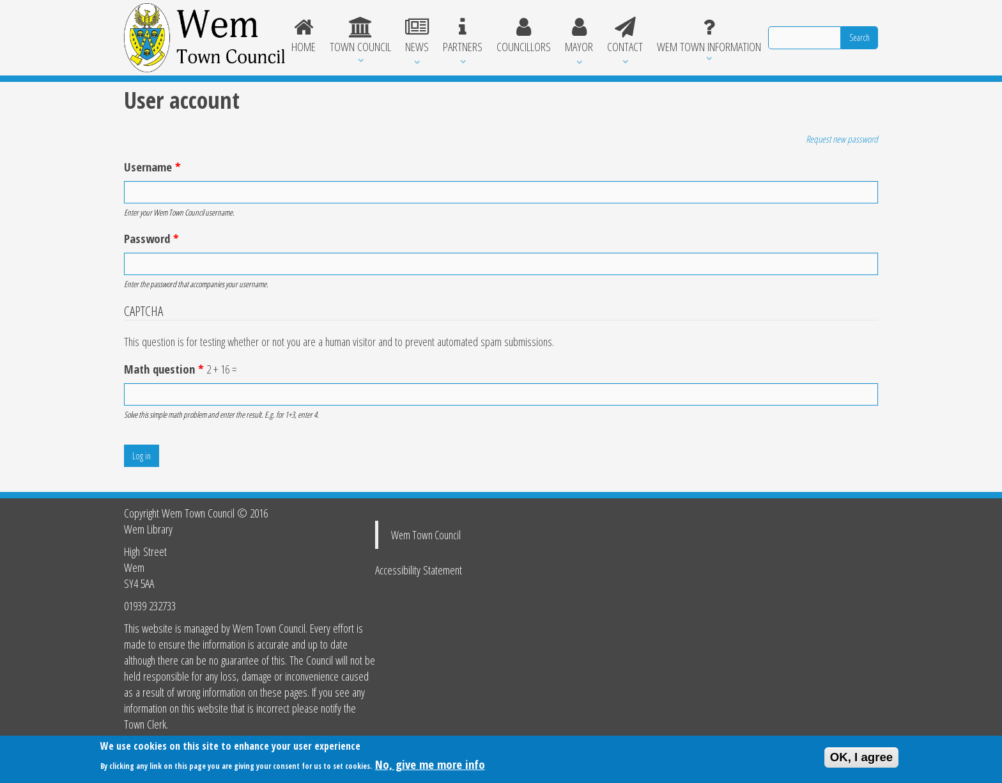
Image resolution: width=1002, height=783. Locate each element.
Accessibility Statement (418, 570)
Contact (625, 35)
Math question (164, 369)
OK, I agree (861, 760)
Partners (462, 35)
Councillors (523, 35)
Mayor (579, 35)
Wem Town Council (426, 534)
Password (151, 238)
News (417, 35)
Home (304, 35)
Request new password (842, 138)
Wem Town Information (709, 35)
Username (152, 167)
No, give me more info (430, 767)
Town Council (360, 35)
